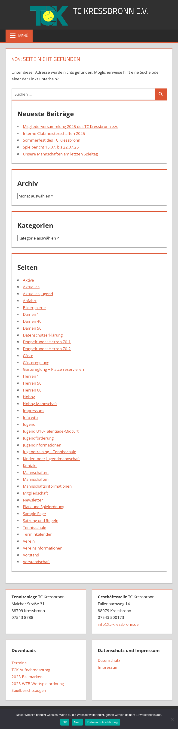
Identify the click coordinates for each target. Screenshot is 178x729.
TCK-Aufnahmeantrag (31, 669)
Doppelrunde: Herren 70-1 (47, 341)
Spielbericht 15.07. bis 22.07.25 (51, 147)
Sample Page (34, 513)
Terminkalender (37, 534)
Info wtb (30, 417)
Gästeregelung (36, 362)
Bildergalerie (34, 307)
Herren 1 (31, 376)
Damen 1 (31, 314)
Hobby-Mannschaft (40, 403)
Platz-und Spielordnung (43, 506)
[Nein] (172, 719)
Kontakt (30, 465)
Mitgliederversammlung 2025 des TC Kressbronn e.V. (70, 126)
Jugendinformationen (42, 445)
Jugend (29, 424)
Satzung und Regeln (40, 520)
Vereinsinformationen (42, 548)
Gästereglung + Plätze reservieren (53, 369)
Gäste (28, 355)
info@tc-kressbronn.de (118, 624)
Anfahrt (30, 300)
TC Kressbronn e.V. (110, 10)
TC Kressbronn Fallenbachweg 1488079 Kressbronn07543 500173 (126, 610)
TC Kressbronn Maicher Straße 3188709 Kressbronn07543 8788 (38, 607)
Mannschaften (36, 472)
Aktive (28, 280)
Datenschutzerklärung (43, 335)
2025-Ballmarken (27, 676)
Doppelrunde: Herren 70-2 (47, 348)
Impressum (33, 410)
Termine (19, 662)
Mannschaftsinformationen (47, 486)
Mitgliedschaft (35, 493)
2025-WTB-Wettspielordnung (38, 683)
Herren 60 (32, 390)
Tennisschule (34, 527)
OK (65, 722)
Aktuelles (31, 286)
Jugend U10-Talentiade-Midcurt (51, 431)
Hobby (29, 396)
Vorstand (31, 555)
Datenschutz (109, 660)
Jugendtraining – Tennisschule (49, 451)
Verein (29, 541)
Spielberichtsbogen (29, 690)
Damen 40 (32, 321)
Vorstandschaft (36, 561)
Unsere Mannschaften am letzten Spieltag (60, 154)
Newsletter (33, 500)
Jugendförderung (38, 438)
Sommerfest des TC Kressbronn (51, 140)
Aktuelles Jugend (38, 293)
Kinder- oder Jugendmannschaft (51, 458)
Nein (77, 722)
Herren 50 (32, 383)
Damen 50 (32, 328)
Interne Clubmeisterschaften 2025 (54, 133)
